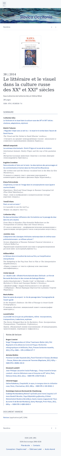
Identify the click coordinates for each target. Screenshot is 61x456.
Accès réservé (50, 449)
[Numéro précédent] (52, 27)
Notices (6, 417)
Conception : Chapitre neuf (16, 449)
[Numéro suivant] (56, 27)
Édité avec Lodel (36, 449)
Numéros (6, 27)
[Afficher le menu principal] (4, 4)
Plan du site (25, 445)
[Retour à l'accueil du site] (30, 15)
